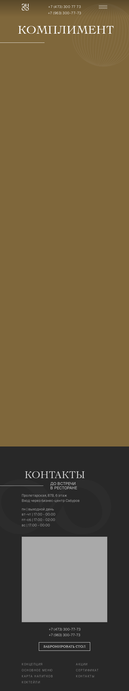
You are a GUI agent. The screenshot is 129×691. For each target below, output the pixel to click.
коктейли (31, 682)
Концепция (32, 664)
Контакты (85, 676)
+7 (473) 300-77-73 (64, 629)
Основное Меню (37, 670)
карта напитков (37, 676)
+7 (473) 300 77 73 (64, 7)
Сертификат (87, 670)
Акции (82, 664)
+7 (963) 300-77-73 (64, 13)
